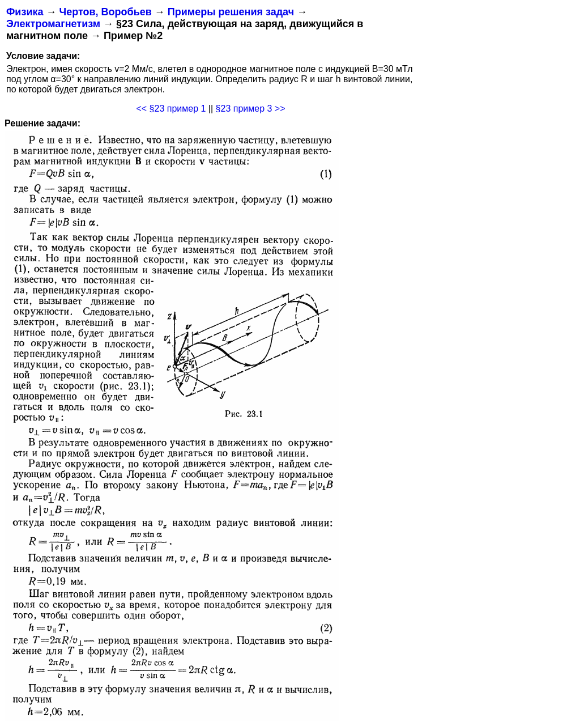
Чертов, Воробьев (105, 12)
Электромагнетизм (53, 23)
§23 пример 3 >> (250, 108)
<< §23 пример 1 (171, 108)
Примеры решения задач (231, 12)
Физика (24, 12)
